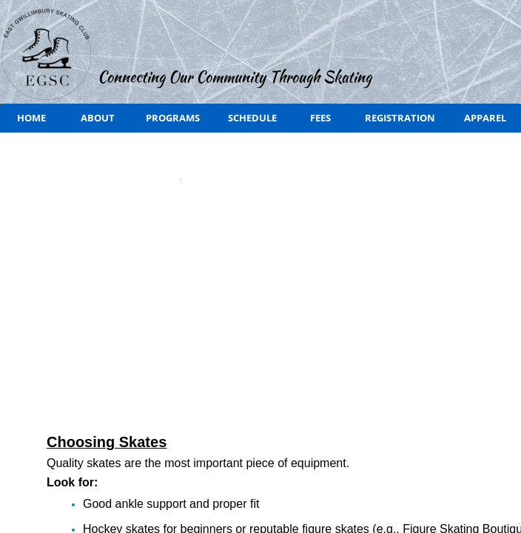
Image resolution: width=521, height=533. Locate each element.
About (98, 117)
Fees (320, 117)
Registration (400, 117)
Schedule (252, 117)
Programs (173, 117)
